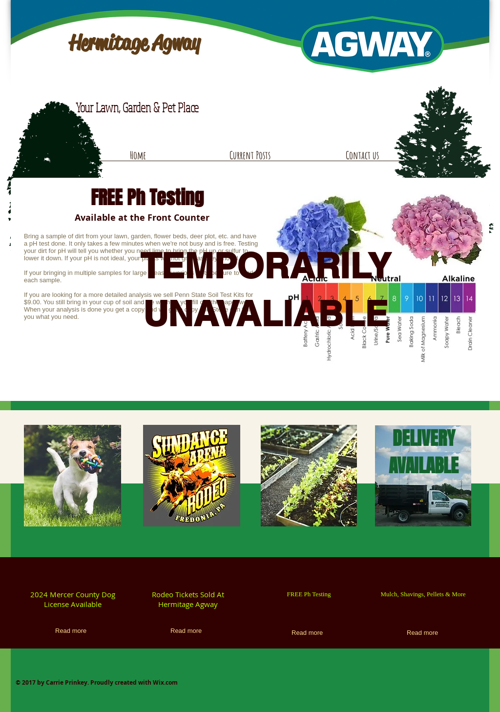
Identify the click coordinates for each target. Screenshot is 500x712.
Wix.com (165, 682)
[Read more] (72, 631)
